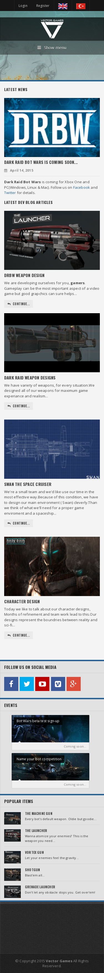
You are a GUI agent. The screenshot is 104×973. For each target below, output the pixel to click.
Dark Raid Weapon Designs (29, 377)
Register (42, 5)
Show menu (51, 48)
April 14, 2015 (18, 170)
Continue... (18, 304)
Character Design (22, 601)
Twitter (10, 192)
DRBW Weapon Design (24, 275)
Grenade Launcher (40, 886)
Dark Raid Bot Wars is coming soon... (41, 162)
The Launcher (36, 830)
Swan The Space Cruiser (27, 484)
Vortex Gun (34, 852)
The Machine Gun (38, 813)
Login (23, 5)
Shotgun (32, 869)
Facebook (81, 187)
